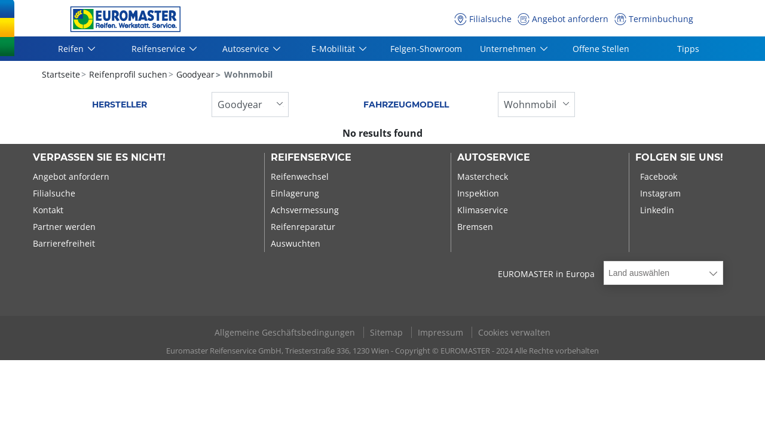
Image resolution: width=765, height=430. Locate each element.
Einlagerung (295, 193)
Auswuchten (295, 243)
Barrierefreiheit (64, 243)
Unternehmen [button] (508, 48)
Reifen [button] (71, 48)
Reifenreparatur (303, 226)
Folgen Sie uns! (679, 157)
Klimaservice (482, 210)
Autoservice (493, 157)
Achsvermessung (305, 210)
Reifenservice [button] (159, 48)
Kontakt (48, 210)
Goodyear (194, 74)
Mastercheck (482, 176)
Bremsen (475, 226)
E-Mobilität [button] (334, 48)
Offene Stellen (601, 48)
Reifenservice (311, 157)
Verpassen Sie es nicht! (99, 157)
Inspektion (478, 193)
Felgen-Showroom (426, 48)
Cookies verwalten (514, 332)
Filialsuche (54, 193)
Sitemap (387, 332)
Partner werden (64, 226)
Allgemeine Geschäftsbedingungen (286, 332)
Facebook (658, 176)
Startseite (61, 74)
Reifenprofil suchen (127, 74)
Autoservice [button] (246, 48)
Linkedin (657, 210)
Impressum (442, 332)
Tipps (688, 48)
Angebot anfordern (71, 176)
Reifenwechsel (300, 176)
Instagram (660, 193)
